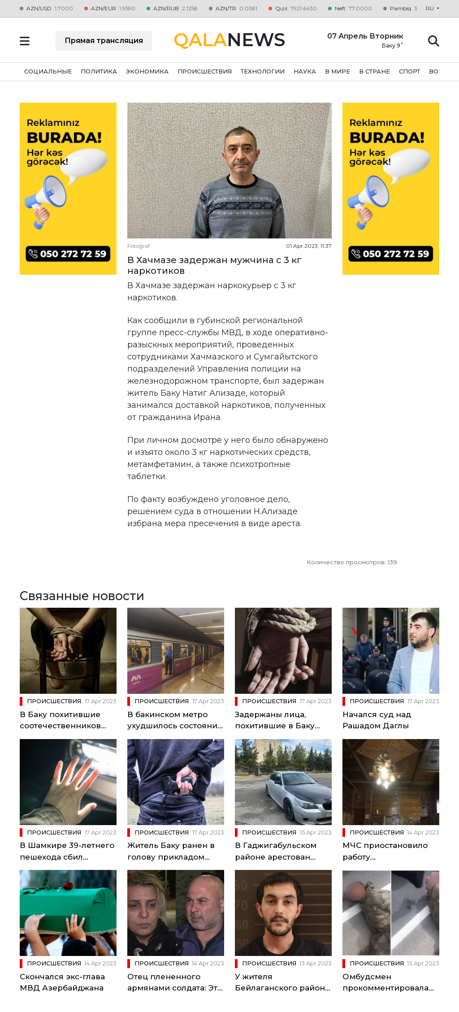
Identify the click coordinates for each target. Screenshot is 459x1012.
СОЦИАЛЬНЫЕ (48, 71)
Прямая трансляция (104, 40)
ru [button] (430, 8)
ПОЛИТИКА (99, 71)
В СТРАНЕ (374, 71)
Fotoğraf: (139, 245)
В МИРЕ (337, 71)
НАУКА (305, 71)
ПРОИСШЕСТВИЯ (205, 71)
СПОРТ (409, 71)
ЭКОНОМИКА (147, 71)
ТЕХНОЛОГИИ (263, 71)
